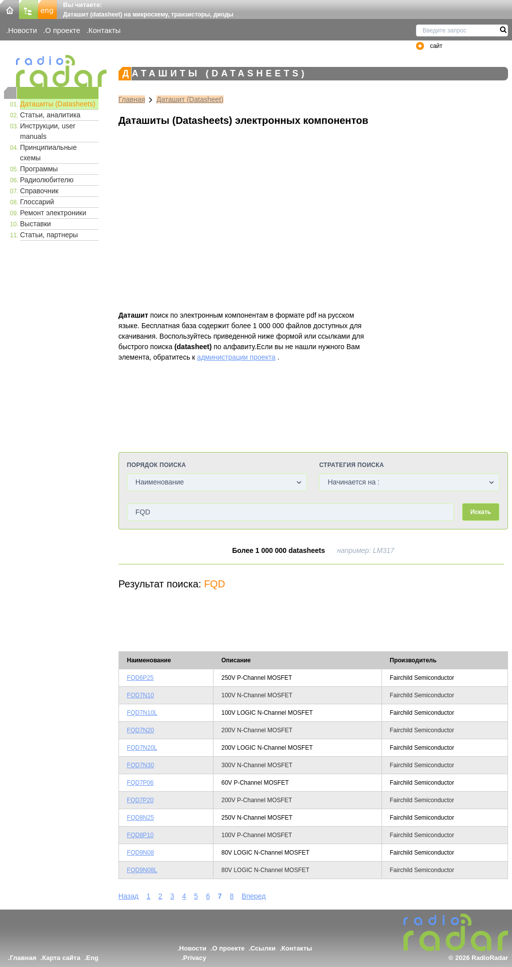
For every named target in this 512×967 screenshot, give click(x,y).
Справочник (39, 191)
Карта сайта (61, 958)
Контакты (104, 30)
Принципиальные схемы (48, 152)
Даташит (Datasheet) (190, 99)
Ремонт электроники (53, 213)
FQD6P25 (140, 677)
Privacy (194, 958)
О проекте (62, 30)
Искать (480, 511)
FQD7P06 (140, 782)
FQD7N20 (140, 730)
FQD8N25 (140, 817)
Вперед (254, 896)
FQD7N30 (140, 765)
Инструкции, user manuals (48, 131)
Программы (39, 169)
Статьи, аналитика (50, 115)
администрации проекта (236, 357)
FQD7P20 (140, 800)
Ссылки (263, 948)
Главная (131, 99)
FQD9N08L (142, 870)
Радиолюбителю (47, 180)
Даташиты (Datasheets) (58, 104)
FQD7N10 (140, 695)
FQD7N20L (142, 747)
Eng (92, 958)
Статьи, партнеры (49, 235)
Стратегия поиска (351, 465)
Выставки (35, 224)
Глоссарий (37, 202)
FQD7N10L (142, 712)
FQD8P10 (140, 835)
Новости (22, 30)
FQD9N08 (140, 852)
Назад (128, 896)
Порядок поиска (156, 465)
